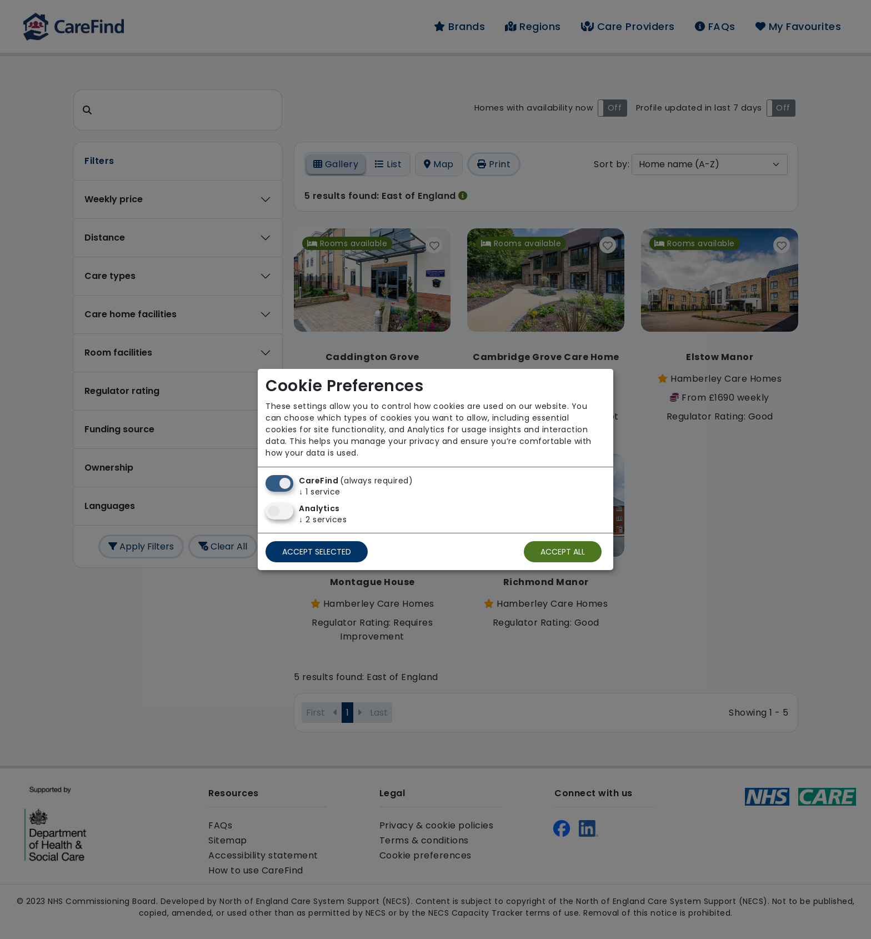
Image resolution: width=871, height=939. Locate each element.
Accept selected (316, 551)
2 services (323, 519)
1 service (320, 491)
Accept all (562, 551)
